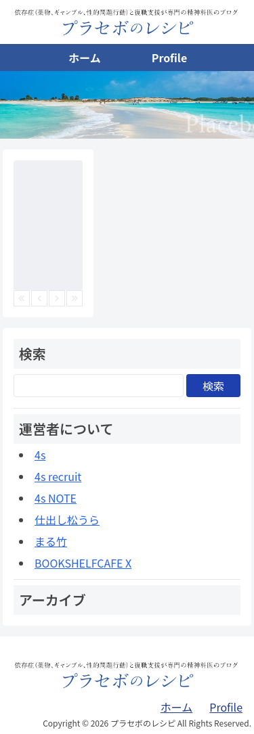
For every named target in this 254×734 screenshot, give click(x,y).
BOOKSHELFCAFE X (83, 563)
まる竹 (51, 541)
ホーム (84, 57)
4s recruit (58, 476)
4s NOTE (56, 498)
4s (40, 454)
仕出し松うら (67, 519)
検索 (213, 385)
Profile (169, 57)
